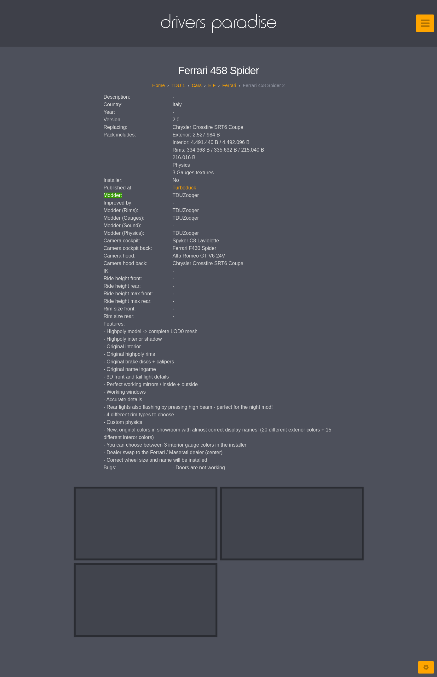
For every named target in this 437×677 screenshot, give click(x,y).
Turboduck (184, 187)
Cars (197, 85)
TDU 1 (178, 85)
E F (212, 85)
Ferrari (229, 85)
